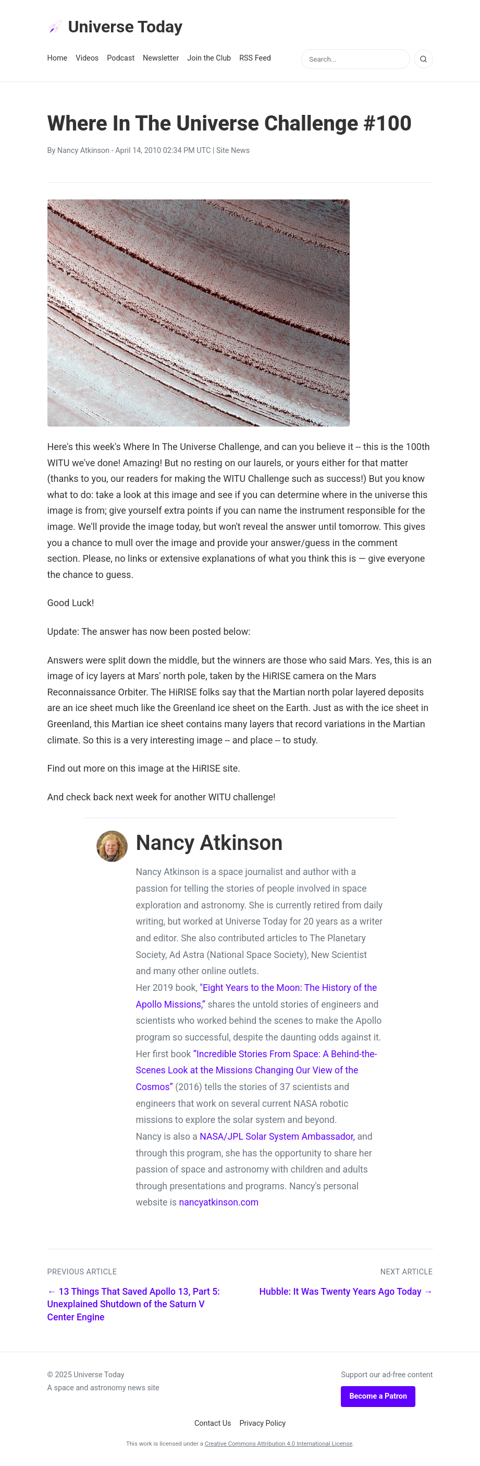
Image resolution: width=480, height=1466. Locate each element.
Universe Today (115, 27)
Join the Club (209, 58)
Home (57, 58)
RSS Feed (255, 58)
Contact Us (212, 1423)
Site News (233, 150)
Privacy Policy (263, 1423)
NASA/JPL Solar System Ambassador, (277, 1136)
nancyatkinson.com (219, 1202)
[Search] (423, 59)
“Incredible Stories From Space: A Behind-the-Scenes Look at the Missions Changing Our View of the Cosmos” (256, 1070)
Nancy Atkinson (83, 150)
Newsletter (161, 58)
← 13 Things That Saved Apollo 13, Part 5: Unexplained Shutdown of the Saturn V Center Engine (133, 1304)
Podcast (120, 58)
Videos (87, 58)
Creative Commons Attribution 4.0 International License (278, 1443)
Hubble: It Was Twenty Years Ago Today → (346, 1291)
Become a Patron (378, 1396)
